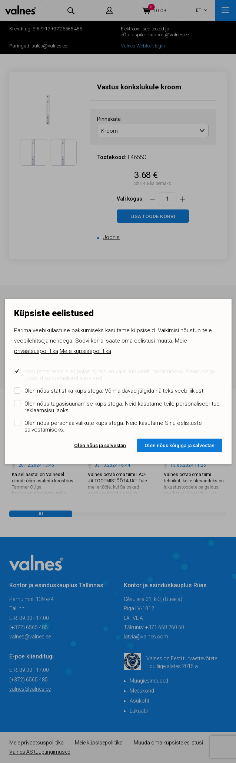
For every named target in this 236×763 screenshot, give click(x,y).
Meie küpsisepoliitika (85, 351)
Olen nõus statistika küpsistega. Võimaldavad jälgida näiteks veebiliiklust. (114, 390)
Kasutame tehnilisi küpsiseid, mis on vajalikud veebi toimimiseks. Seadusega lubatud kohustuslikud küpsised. (119, 375)
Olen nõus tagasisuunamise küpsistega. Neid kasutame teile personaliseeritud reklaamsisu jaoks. (122, 407)
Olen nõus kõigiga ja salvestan (179, 445)
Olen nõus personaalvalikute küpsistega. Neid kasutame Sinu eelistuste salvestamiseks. (113, 426)
